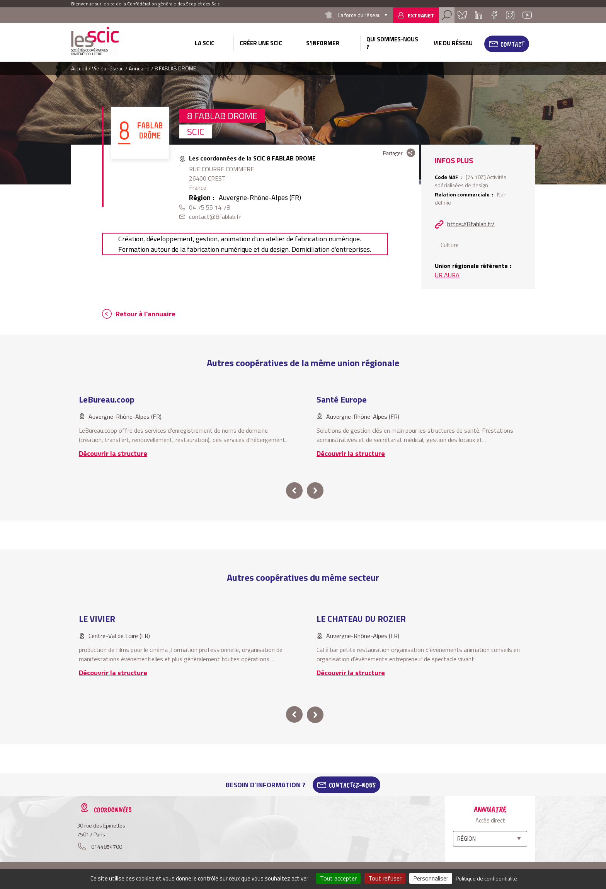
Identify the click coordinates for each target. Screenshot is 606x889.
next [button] (315, 490)
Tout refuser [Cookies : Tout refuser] (385, 878)
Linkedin (478, 15)
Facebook (494, 15)
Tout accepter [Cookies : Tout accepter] (338, 878)
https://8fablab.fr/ (471, 224)
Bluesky (462, 15)
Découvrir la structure (113, 453)
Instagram (510, 15)
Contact (512, 44)
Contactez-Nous (352, 785)
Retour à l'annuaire (145, 314)
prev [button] (294, 490)
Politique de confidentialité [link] (486, 878)
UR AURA (447, 275)
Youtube (527, 15)
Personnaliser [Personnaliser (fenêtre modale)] (430, 878)
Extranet (421, 15)
